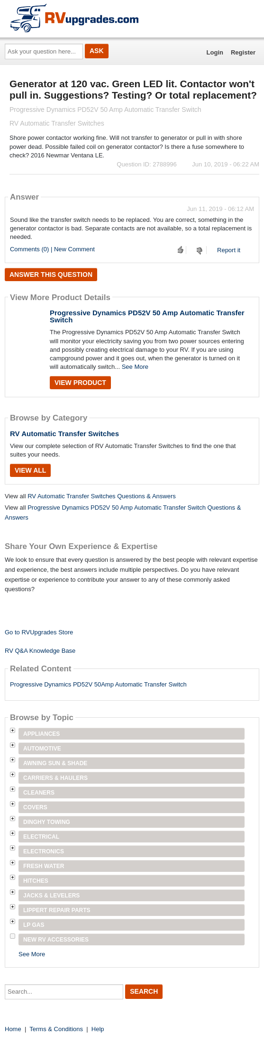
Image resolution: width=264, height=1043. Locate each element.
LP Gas (33, 925)
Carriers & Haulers (55, 778)
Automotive (42, 748)
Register (243, 52)
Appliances (41, 734)
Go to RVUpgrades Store (39, 632)
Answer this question (50, 274)
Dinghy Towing (46, 822)
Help (97, 1029)
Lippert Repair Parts (57, 910)
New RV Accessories (56, 939)
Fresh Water (43, 866)
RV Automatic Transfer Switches (64, 434)
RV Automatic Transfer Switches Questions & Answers (101, 496)
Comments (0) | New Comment (52, 249)
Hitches (35, 881)
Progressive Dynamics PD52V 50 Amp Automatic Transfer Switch (147, 316)
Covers (35, 807)
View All (30, 470)
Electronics (43, 851)
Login (215, 52)
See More (135, 366)
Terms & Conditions (56, 1029)
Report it (228, 250)
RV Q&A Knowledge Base (40, 650)
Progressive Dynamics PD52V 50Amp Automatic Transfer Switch (98, 684)
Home (13, 1029)
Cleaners (39, 792)
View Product (80, 382)
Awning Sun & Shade (55, 763)
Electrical (41, 836)
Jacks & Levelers (51, 895)
